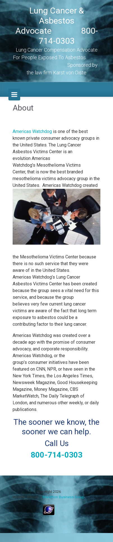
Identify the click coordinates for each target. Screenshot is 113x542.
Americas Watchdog (32, 131)
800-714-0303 (56, 455)
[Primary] (14, 94)
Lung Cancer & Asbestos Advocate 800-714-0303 (56, 26)
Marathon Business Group (64, 497)
